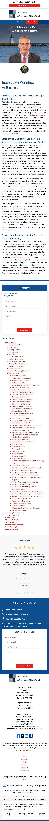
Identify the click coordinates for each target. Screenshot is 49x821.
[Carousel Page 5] (33, 579)
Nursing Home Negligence (18, 364)
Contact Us (31, 22)
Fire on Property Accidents (21, 423)
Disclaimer (24, 759)
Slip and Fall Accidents (16, 373)
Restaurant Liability (19, 456)
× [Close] (47, 803)
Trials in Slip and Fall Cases (21, 503)
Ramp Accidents (17, 454)
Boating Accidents (15, 350)
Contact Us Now (24, 330)
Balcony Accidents (18, 383)
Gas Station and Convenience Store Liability (27, 425)
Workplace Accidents (16, 513)
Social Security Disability (14, 527)
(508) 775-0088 (27, 695)
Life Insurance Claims (16, 357)
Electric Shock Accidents (20, 411)
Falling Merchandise (19, 416)
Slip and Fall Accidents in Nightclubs (24, 473)
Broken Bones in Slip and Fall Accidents (25, 385)
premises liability (37, 115)
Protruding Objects (18, 451)
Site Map (24, 762)
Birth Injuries (13, 347)
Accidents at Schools (19, 376)
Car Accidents (10, 517)
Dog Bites (12, 354)
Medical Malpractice (16, 359)
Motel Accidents (17, 444)
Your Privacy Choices (12, 786)
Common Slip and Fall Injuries (22, 395)
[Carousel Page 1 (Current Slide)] (16, 579)
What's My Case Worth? (24, 603)
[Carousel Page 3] (24, 579)
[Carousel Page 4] (29, 579)
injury (34, 265)
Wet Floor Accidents (19, 510)
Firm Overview (18, 22)
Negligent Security (18, 446)
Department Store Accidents (22, 409)
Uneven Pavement (18, 506)
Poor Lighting (16, 449)
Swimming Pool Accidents (21, 501)
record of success (18, 257)
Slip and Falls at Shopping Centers (24, 487)
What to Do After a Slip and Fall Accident (26, 508)
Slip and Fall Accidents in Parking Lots (25, 475)
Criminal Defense (11, 529)
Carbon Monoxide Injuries (21, 390)
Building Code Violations (20, 387)
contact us (26, 270)
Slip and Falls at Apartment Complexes (25, 482)
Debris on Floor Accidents (21, 402)
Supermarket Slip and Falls (21, 499)
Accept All (9, 814)
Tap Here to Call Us (24, 5)
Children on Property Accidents (23, 392)
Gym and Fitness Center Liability (23, 428)
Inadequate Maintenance (20, 439)
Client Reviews (24, 540)
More (43, 22)
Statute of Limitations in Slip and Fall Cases (27, 496)
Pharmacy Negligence (16, 366)
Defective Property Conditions (22, 406)
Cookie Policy (28, 786)
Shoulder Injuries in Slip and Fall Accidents (27, 468)
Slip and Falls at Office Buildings (23, 484)
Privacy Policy (24, 770)
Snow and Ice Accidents (20, 489)
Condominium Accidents (20, 397)
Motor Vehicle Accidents (17, 361)
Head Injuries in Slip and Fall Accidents (25, 432)
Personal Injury (10, 342)
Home (5, 22)
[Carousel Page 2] (20, 579)
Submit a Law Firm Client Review (24, 593)
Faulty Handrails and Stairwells (23, 421)
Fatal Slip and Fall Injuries (21, 418)
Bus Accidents (13, 352)
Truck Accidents (11, 522)
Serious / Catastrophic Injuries (19, 371)
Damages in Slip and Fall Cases (22, 399)
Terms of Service (26, 792)
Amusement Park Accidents (21, 378)
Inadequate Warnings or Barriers (23, 442)
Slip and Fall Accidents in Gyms (23, 470)
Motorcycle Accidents (13, 520)
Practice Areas (9, 338)
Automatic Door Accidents (21, 380)
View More (24, 585)
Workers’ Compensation (14, 525)
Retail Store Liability (19, 458)
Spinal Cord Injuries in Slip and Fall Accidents (27, 494)
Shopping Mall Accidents (20, 465)
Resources (24, 765)
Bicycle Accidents (15, 345)
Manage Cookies (40, 786)
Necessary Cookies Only (26, 814)
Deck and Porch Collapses (21, 404)
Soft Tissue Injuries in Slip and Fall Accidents (27, 491)
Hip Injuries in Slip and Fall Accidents (25, 435)
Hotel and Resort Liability (21, 437)
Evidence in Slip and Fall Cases (22, 413)
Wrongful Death (14, 515)
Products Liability (15, 368)
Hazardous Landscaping (20, 430)
